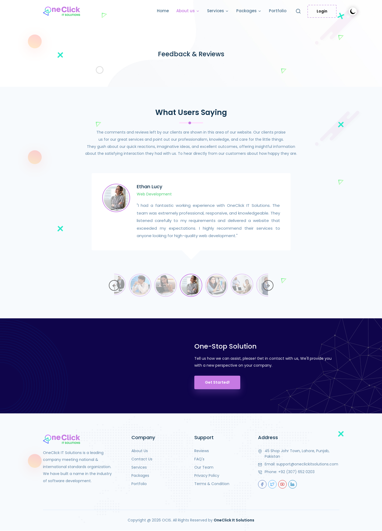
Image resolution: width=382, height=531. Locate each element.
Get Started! (217, 382)
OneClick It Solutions (234, 520)
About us (188, 11)
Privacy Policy (206, 475)
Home (163, 11)
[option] (191, 219)
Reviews (201, 450)
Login (322, 11)
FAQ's (199, 459)
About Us (139, 450)
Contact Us (141, 459)
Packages (248, 11)
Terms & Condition (211, 483)
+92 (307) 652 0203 (296, 471)
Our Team (203, 467)
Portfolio (277, 11)
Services (218, 11)
